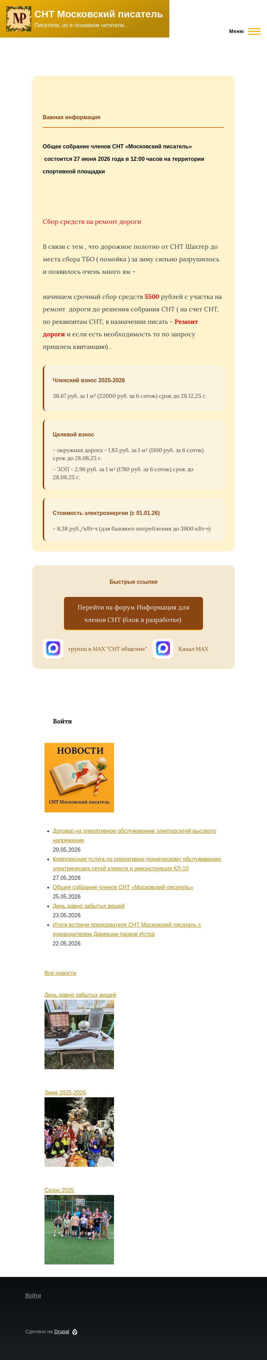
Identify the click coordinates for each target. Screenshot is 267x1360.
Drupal (61, 1331)
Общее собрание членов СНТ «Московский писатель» (123, 887)
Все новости (60, 973)
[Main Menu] (243, 31)
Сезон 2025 (59, 1190)
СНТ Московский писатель (98, 14)
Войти (62, 721)
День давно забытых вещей (88, 906)
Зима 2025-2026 (65, 1093)
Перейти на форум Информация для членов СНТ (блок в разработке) (133, 613)
